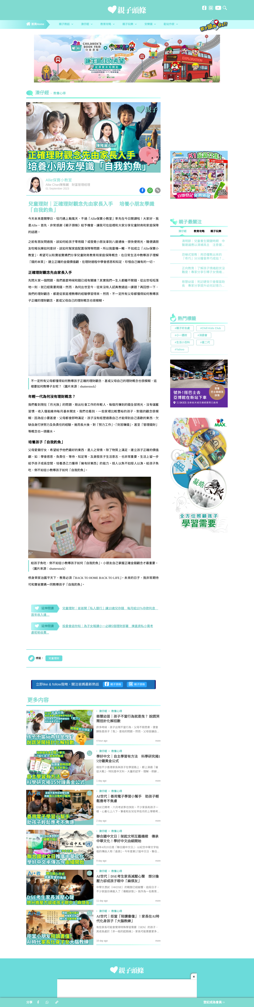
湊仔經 (86, 24)
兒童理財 (54, 658)
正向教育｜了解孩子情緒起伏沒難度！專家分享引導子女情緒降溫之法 (203, 270)
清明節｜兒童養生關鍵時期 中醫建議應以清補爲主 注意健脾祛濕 (203, 243)
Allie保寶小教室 (58, 180)
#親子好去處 (182, 328)
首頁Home (35, 24)
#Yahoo (179, 349)
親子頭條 (113, 684)
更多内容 (38, 700)
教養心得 (59, 93)
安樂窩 (150, 24)
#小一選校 (181, 335)
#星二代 (205, 342)
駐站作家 (171, 24)
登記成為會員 (214, 1002)
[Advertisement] (199, 121)
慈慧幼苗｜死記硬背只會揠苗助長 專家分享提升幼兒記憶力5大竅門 (203, 284)
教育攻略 (107, 24)
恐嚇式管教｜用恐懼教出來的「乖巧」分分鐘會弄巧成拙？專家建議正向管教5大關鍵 (203, 257)
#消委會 (202, 335)
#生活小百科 (182, 342)
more (158, 741)
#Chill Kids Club (210, 328)
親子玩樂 (129, 24)
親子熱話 (66, 24)
